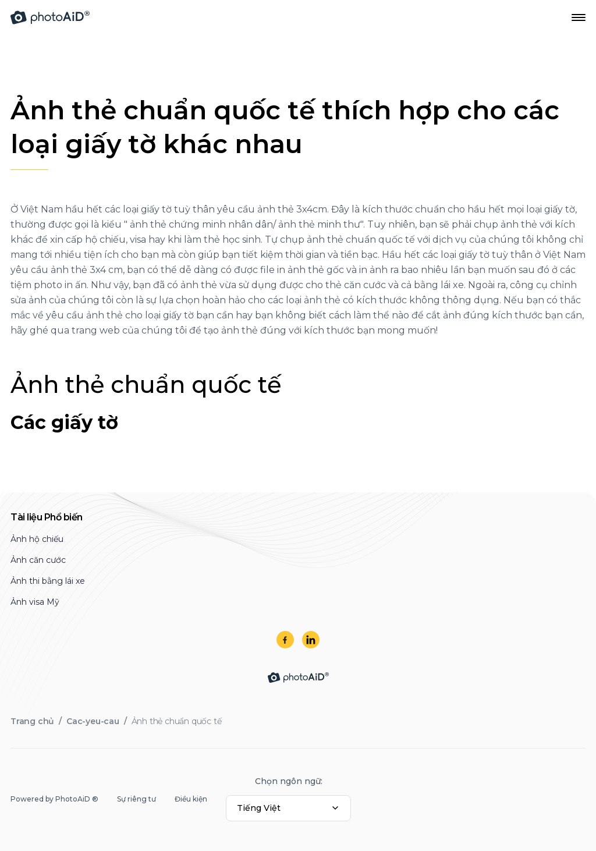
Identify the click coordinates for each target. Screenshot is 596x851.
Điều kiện (191, 799)
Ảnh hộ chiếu (36, 539)
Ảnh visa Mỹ (34, 602)
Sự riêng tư (136, 799)
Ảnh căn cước (38, 560)
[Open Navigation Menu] (579, 17)
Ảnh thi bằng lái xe (47, 581)
